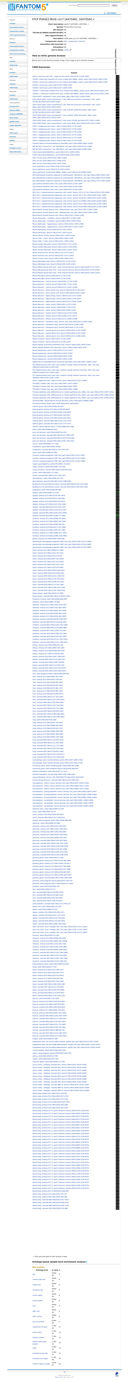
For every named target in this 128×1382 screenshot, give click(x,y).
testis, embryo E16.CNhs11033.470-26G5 (48, 975)
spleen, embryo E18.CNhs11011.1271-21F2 (49, 915)
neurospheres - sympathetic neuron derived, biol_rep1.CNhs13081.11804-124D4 (63, 800)
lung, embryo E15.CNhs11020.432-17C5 (48, 728)
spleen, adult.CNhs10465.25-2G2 (45, 909)
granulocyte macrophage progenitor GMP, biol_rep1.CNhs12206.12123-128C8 (62, 541)
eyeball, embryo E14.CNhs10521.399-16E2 (49, 498)
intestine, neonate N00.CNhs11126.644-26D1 (50, 622)
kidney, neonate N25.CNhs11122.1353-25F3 (49, 668)
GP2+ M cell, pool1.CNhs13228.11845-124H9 (50, 158)
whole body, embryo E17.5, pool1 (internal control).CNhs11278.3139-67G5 (61, 1188)
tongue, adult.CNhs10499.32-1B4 (45, 1039)
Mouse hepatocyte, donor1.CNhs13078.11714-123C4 (53, 350)
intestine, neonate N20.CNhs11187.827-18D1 (50, 636)
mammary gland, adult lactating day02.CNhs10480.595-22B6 (56, 766)
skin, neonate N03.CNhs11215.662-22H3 (48, 895)
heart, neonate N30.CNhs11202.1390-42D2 (49, 590)
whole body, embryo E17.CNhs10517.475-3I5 (50, 1194)
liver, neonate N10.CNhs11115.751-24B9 (48, 708)
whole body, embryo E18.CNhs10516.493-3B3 (50, 1197)
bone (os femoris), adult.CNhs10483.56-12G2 (50, 432)
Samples (12, 23)
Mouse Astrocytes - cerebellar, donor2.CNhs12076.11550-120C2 (57, 221)
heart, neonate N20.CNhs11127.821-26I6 (48, 584)
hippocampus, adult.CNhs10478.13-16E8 (48, 593)
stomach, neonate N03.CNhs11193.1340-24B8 (50, 952)
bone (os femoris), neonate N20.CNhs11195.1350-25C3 (53, 441)
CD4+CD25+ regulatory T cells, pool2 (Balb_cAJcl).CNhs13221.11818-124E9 (61, 96)
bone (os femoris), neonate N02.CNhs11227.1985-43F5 (53, 435)
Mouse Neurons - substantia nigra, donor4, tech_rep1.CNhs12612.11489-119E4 (62, 322)
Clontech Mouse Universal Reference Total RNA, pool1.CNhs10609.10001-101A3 (63, 143)
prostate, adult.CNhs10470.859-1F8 (46, 886)
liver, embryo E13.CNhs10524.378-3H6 (47, 679)
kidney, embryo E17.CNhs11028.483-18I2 (48, 654)
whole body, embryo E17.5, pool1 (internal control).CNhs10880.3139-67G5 (61, 1148)
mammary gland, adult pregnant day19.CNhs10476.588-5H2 (55, 768)
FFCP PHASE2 (111, 13)
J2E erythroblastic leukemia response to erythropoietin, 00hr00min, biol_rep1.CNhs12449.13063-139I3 (71, 175)
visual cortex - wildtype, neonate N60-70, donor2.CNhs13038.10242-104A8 (61, 1087)
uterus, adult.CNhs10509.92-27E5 (45, 1056)
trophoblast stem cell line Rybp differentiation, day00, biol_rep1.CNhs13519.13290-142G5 (66, 1047)
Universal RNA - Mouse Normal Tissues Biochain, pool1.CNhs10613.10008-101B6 (63, 401)
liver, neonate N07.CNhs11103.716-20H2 (48, 705)
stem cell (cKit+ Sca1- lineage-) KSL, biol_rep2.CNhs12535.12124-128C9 (60, 929)
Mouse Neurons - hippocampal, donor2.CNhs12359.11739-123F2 (57, 299)
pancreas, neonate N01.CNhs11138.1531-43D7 (50, 843)
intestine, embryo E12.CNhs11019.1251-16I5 (49, 605)
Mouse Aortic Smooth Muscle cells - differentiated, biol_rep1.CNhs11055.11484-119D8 (65, 209)
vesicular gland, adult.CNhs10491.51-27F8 (49, 1062)
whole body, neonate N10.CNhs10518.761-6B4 (50, 1208)
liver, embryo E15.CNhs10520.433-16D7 (48, 685)
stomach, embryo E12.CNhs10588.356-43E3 (49, 938)
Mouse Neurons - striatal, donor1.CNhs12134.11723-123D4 (55, 313)
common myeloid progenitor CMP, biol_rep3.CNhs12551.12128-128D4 (59, 461)
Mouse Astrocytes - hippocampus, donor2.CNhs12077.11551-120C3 (58, 227)
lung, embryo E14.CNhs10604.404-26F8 (48, 725)
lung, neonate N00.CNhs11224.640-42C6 (48, 740)
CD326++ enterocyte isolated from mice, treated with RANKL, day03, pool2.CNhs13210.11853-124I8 (71, 94)
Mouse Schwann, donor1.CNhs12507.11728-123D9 (52, 339)
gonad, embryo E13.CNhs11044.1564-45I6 (49, 539)
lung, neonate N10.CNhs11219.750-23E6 (48, 748)
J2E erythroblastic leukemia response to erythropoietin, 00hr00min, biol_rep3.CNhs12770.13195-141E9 (71, 181)
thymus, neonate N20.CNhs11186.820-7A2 (49, 1030)
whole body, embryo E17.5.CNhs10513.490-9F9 (51, 1191)
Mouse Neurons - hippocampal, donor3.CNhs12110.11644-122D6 (57, 301)
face (34, 1306)
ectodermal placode (40, 1353)
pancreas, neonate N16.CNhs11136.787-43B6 (50, 849)
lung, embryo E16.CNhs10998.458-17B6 (48, 731)
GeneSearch (73, 5)
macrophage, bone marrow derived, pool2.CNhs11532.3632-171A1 (58, 763)
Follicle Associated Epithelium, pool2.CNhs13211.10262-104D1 (56, 152)
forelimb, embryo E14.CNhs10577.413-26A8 (49, 527)
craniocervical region (40, 1358)
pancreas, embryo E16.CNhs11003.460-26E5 (49, 832)
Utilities (12, 140)
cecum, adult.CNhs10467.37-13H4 (45, 444)
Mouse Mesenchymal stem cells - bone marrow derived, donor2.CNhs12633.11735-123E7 (66, 270)
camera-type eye (39, 1279)
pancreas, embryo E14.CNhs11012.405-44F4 (49, 826)
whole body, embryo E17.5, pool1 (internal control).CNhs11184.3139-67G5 (61, 1177)
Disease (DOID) (15, 110)
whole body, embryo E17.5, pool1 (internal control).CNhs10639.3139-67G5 (61, 1131)
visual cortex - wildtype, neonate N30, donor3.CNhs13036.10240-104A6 (60, 1082)
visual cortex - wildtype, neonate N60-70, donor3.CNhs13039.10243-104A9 (61, 1090)
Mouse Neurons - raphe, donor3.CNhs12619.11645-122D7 (54, 310)
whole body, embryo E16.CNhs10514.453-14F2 (50, 1108)
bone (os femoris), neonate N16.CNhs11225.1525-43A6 (53, 438)
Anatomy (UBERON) (16, 114)
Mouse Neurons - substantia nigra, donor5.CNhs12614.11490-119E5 (58, 324)
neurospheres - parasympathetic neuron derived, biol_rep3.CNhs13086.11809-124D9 (65, 797)
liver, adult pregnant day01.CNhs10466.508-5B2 (51, 674)
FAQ (65, 1372)
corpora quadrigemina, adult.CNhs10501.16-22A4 (51, 464)
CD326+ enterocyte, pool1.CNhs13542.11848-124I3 (52, 85)
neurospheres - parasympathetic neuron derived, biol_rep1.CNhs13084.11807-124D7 (65, 791)
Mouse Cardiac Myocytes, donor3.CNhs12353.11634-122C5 (55, 250)
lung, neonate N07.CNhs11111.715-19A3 (48, 745)
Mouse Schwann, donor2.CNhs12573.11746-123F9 (52, 342)
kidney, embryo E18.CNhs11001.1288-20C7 (49, 656)
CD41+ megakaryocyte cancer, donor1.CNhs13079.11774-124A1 (57, 126)
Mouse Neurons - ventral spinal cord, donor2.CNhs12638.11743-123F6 (59, 333)
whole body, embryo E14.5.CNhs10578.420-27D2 (51, 1102)
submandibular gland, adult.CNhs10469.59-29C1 (51, 964)
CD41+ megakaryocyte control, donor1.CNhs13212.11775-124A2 (57, 135)
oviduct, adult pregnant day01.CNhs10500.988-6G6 (52, 820)
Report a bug (58, 1377)
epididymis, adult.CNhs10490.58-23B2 (47, 490)
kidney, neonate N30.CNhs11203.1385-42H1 (49, 671)
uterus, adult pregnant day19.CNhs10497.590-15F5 (52, 1053)
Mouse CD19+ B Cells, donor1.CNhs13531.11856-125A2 (54, 235)
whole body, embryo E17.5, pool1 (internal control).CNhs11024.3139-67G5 (61, 1154)
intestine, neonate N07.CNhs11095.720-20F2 (49, 630)
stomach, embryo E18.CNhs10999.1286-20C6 (50, 950)
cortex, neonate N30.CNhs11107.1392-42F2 (49, 475)
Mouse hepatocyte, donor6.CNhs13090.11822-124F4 (52, 356)
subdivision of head (40, 1327)
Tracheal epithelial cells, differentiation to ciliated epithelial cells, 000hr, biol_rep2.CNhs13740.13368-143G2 (73, 395)
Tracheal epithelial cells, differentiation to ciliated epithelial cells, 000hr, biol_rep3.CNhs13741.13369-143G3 (73, 398)
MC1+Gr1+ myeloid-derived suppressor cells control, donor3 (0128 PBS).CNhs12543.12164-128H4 (70, 207)
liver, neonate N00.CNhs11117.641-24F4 (48, 697)
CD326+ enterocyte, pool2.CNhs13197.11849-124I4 (52, 88)
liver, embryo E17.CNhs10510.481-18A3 (48, 691)
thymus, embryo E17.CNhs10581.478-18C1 (49, 1010)
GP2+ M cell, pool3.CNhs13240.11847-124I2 (49, 163)
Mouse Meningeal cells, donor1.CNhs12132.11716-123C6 (54, 261)
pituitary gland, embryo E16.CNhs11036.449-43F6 (51, 872)
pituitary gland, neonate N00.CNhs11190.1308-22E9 (52, 878)
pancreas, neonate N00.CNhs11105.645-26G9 (50, 840)
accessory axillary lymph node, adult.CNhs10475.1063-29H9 (55, 403)
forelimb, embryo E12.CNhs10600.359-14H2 (49, 521)
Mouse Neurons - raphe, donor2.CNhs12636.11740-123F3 (54, 307)
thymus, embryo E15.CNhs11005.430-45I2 (49, 1004)
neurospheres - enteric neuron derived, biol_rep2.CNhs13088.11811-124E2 (61, 786)
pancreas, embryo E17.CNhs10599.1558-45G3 (50, 835)
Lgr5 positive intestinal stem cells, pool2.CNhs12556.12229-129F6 (57, 186)
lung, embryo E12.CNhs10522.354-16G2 (48, 722)
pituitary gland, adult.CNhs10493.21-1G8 (48, 857)
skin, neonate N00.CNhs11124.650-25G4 (48, 892)
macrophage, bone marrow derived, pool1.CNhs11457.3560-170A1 (58, 760)
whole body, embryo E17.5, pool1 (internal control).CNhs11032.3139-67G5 (61, 1156)
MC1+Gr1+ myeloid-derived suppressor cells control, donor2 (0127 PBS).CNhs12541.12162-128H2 (70, 204)
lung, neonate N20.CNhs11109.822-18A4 (48, 751)
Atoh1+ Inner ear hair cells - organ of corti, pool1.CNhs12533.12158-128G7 (61, 76)
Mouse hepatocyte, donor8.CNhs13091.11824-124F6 (52, 359)
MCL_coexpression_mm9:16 (74, 41)
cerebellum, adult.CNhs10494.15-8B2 (47, 446)
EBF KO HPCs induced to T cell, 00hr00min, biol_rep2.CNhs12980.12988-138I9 (62, 149)
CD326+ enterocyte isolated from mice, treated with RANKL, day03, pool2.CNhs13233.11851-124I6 (70, 82)
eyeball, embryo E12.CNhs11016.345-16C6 (49, 495)
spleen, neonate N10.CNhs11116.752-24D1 (49, 918)
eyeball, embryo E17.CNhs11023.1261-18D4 (49, 504)
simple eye (37, 1285)
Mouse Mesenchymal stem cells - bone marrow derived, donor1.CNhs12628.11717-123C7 (66, 267)
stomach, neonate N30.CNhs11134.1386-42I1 (50, 961)
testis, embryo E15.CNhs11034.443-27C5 (48, 972)
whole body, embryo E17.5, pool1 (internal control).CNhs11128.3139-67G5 (61, 1174)
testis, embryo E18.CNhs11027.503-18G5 (48, 981)
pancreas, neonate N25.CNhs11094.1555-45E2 (50, 852)
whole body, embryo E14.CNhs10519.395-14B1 (50, 1105)
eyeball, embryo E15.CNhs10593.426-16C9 (49, 501)
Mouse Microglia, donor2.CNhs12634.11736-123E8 (52, 278)
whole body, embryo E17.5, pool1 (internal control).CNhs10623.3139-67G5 (61, 1128)
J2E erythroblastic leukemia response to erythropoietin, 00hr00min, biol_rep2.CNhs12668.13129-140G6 (71, 178)
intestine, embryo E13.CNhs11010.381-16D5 (49, 607)
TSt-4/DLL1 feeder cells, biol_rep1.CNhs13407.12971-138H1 (55, 383)
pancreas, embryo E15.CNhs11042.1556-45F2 (50, 829)
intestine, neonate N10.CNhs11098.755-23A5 (50, 633)
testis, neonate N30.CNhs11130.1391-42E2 (49, 995)
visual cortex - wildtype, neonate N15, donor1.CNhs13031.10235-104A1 (60, 1065)
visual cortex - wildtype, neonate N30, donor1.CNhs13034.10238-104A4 (60, 1076)
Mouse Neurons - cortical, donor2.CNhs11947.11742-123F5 (55, 284)
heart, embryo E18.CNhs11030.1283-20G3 (49, 570)
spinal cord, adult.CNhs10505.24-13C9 (47, 906)
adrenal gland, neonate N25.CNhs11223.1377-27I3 (52, 424)
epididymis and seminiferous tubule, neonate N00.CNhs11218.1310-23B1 (60, 484)
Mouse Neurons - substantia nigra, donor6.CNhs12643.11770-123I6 (58, 327)
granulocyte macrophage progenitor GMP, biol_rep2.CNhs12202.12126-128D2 (62, 544)
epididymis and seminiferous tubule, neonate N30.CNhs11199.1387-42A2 (60, 487)
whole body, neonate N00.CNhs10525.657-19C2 (51, 1200)
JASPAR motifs (14, 121)
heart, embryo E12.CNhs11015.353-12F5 (48, 553)
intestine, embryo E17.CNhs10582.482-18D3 (49, 616)
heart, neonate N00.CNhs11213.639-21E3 (48, 573)
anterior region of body (41, 1364)
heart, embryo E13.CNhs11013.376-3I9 (47, 556)
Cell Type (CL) (14, 106)
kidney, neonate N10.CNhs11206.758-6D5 (48, 662)
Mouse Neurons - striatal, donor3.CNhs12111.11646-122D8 (55, 319)
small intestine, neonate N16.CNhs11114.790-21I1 (52, 904)
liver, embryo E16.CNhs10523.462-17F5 (48, 688)
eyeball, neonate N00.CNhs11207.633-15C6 (49, 507)
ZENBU (66, 50)
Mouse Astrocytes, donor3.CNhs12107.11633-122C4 (52, 232)
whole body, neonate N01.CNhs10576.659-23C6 (51, 1202)
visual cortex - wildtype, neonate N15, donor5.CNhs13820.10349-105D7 (60, 1073)
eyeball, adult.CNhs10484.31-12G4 (46, 493)
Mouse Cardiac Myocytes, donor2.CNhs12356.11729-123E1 (55, 247)
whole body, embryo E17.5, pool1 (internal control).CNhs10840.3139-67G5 (61, 1142)
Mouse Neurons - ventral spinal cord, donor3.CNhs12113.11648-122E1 (59, 336)
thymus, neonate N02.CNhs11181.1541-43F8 (50, 1016)
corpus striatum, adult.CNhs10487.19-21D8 (49, 467)
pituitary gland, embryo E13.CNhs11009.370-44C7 (52, 863)
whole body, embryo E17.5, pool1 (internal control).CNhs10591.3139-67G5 (61, 1122)
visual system (38, 1300)
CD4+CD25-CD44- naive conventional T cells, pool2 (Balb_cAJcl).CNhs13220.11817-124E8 (66, 123)
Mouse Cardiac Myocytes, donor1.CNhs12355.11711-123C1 (55, 244)
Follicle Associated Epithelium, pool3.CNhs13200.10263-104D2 (56, 155)
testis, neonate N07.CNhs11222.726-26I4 (48, 987)
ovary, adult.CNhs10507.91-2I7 (44, 812)
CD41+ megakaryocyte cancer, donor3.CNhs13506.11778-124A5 (57, 132)
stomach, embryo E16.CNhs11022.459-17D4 (49, 944)
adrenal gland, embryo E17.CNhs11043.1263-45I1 (51, 415)
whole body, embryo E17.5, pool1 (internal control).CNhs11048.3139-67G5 (61, 1159)
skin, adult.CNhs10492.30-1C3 (44, 889)
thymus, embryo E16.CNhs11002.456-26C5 (49, 1007)
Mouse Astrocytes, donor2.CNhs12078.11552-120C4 (52, 229)
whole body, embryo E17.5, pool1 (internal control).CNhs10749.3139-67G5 (61, 1139)
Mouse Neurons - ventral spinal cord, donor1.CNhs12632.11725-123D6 (59, 330)
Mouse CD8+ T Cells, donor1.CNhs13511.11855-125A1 (53, 241)
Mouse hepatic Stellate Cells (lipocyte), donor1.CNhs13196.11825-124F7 (60, 347)
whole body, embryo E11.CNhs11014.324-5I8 (50, 1093)
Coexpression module (17, 31)
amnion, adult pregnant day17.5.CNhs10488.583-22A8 (53, 426)
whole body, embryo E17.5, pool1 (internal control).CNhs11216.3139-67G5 (61, 1182)
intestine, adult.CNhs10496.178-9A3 (46, 602)
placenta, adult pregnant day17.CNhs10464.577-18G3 (53, 883)
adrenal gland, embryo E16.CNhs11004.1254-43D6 (52, 412)
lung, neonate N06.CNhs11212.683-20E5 (48, 743)
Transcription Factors (17, 27)
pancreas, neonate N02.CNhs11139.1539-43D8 (50, 846)
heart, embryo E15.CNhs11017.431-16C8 (48, 561)
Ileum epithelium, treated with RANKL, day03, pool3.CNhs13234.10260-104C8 (62, 172)
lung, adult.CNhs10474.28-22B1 (45, 720)
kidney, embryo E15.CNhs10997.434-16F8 (48, 648)
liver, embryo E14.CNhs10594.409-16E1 (48, 682)
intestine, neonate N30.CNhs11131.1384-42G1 (50, 642)
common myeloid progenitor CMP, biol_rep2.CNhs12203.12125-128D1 (59, 458)
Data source (14, 133)
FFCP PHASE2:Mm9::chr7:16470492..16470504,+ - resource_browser (27, 5)
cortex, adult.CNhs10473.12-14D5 (45, 472)
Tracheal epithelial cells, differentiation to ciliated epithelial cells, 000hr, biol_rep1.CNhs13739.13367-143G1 (73, 392)
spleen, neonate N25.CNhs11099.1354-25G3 (49, 924)
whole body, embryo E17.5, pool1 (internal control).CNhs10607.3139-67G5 (61, 1125)
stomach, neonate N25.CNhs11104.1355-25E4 (50, 958)
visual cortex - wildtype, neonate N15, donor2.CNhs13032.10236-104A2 (60, 1067)
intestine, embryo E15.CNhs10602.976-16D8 (49, 610)
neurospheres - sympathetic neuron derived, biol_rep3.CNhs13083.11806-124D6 (63, 806)
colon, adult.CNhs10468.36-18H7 (45, 452)
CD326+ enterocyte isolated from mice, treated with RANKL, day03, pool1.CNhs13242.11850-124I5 (70, 79)
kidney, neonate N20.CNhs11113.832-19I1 (49, 665)
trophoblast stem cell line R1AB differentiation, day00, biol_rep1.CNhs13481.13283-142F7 (66, 1044)
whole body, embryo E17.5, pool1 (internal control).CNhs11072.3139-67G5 (61, 1162)
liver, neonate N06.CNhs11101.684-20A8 (48, 702)
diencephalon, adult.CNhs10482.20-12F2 (48, 478)
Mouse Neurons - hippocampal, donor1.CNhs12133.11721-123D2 (57, 296)
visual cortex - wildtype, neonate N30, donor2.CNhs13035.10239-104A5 (60, 1079)
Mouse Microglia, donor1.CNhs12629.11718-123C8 (52, 276)
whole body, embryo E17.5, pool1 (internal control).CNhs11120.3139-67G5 (61, 1171)
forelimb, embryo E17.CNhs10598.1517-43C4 (50, 533)
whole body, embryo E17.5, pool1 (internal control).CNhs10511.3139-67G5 (61, 1116)
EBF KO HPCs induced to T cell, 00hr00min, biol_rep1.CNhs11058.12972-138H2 (62, 146)
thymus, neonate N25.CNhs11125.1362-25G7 (50, 1033)
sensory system (38, 1337)
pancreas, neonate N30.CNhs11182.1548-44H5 (50, 855)
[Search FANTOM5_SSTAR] (94, 5)
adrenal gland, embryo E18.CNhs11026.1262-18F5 (52, 418)
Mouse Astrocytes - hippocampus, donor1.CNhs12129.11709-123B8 (58, 224)
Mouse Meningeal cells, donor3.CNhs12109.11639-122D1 (54, 264)
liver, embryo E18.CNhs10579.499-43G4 (48, 694)
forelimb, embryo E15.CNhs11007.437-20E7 (49, 530)
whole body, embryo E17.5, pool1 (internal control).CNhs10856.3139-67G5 (61, 1145)
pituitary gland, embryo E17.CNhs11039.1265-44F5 (52, 875)
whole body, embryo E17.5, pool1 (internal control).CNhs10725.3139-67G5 (61, 1136)
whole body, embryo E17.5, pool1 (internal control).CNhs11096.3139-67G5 (61, 1168)
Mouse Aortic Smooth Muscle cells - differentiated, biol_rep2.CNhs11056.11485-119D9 (65, 212)
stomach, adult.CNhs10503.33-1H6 (46, 935)
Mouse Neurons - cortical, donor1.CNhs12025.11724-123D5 (55, 281)
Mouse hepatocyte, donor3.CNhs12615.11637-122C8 (53, 353)
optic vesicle (37, 1316)
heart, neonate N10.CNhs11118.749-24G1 (48, 579)
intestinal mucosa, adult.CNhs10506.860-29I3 (50, 599)
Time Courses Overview (17, 35)
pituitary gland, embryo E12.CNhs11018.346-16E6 (52, 860)
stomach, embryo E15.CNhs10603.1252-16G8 (50, 941)
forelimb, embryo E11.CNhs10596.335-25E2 (49, 518)
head (34, 1348)
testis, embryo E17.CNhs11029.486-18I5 (48, 978)
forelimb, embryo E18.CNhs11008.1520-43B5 (50, 536)
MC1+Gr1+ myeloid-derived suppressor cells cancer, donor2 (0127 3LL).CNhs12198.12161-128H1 (70, 195)
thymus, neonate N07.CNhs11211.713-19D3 (49, 1024)
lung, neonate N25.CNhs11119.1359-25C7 (48, 754)
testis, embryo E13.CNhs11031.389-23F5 (48, 970)
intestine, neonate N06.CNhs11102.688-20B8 (50, 628)
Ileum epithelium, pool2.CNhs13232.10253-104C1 (51, 169)
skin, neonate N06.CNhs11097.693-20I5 (48, 898)
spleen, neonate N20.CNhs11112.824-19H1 (49, 921)
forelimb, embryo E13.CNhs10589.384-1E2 (49, 524)
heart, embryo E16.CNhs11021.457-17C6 (48, 564)
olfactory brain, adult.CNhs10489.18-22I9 (48, 809)
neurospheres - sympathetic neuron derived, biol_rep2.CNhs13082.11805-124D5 (63, 803)
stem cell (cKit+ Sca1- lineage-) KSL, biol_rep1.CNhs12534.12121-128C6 (60, 927)
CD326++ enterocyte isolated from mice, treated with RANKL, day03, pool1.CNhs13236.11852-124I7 (71, 91)
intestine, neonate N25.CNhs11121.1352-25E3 (50, 639)
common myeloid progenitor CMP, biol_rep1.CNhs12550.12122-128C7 (59, 455)
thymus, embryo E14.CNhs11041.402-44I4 (49, 1001)
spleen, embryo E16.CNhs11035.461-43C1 (48, 912)
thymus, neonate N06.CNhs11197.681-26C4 (49, 1021)
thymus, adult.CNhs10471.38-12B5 (46, 998)
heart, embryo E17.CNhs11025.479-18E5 (48, 567)
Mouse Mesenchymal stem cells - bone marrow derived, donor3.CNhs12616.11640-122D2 (66, 273)
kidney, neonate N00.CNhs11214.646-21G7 (49, 659)
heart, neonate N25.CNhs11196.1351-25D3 (49, 587)
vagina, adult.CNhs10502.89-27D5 (46, 1059)
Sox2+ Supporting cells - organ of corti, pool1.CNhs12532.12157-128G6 (60, 380)
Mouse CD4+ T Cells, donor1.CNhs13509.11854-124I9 (53, 238)
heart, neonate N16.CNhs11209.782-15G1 (48, 582)
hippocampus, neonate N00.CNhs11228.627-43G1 (51, 596)
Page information (15, 151)
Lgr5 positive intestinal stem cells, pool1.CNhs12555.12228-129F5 (57, 184)
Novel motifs (14, 117)
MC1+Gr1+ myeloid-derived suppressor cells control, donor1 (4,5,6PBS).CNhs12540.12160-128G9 (70, 201)
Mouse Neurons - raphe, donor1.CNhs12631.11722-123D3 (54, 304)
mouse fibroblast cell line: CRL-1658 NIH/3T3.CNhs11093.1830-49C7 (58, 777)
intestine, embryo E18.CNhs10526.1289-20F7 (50, 619)
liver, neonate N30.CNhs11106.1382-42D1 (48, 717)
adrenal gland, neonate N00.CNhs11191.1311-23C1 (52, 421)
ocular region (37, 1295)
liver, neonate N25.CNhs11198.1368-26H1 (48, 714)
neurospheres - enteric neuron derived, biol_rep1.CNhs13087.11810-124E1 (61, 783)
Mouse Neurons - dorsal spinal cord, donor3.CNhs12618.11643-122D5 (59, 293)
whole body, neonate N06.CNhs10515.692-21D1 (51, 1205)
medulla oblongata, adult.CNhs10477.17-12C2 (50, 771)
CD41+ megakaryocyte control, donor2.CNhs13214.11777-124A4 (57, 138)
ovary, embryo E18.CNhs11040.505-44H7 (48, 814)
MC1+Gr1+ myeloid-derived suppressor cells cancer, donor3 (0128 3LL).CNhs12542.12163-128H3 (70, 198)
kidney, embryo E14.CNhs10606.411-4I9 (48, 645)
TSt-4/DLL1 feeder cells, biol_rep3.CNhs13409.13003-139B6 (55, 389)
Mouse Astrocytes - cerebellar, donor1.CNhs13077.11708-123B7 (57, 218)
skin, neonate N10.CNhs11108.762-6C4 (47, 901)
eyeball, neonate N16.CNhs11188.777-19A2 (49, 516)
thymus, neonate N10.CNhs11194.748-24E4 (49, 1027)
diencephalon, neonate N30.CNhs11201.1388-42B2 (52, 481)
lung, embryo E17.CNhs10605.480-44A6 (48, 734)
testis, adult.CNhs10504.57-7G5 (45, 967)
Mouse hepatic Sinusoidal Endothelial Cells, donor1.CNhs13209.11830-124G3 (62, 345)
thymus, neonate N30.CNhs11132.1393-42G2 (50, 1036)
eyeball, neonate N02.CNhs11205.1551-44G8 (50, 513)
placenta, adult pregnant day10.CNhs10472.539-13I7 (53, 881)
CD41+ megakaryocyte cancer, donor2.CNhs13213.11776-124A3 (57, 129)
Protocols (13, 136)
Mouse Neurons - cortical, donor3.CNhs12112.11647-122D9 (55, 287)
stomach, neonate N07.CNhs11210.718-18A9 (50, 955)
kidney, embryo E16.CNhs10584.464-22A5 (49, 651)
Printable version (15, 148)
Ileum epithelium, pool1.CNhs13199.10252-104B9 (51, 166)
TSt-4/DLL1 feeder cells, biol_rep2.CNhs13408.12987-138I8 (55, 386)
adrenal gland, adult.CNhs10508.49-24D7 (48, 406)
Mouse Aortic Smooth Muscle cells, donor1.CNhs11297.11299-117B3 (58, 215)
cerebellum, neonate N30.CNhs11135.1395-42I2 (51, 449)
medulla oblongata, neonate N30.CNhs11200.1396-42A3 (54, 774)
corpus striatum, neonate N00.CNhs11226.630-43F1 (52, 470)
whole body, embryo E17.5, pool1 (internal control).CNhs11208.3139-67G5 (61, 1179)
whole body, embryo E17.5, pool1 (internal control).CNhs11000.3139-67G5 (61, 1151)
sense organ (37, 1332)
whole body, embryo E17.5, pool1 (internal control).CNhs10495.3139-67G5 (61, 1113)
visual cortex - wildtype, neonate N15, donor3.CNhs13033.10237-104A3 (60, 1070)
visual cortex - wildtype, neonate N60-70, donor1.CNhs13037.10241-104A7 (61, 1085)
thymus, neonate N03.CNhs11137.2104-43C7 (50, 1018)
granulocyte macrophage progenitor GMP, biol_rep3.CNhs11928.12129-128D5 (62, 547)
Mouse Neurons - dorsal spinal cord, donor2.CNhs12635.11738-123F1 (59, 290)
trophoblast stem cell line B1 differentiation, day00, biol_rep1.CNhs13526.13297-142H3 (65, 1041)
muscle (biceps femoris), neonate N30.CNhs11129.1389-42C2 (56, 780)
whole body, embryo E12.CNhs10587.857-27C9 (50, 1096)
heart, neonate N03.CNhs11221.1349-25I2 (48, 576)
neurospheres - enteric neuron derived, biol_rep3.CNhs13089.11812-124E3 (61, 789)
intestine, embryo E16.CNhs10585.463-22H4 (49, 613)
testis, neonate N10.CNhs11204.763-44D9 (48, 990)
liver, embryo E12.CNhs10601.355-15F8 (48, 676)
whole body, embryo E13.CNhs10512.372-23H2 (50, 1099)
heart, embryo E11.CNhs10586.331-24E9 (48, 550)
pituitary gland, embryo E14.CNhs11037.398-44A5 (52, 866)
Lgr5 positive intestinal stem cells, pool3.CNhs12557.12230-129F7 (57, 189)
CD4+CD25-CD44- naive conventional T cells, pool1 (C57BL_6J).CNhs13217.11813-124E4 (66, 120)
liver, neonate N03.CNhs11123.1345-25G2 (48, 699)
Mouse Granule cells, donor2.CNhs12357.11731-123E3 (53, 255)
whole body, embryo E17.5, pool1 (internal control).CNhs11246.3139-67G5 (61, 1185)
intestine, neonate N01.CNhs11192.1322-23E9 (50, 625)
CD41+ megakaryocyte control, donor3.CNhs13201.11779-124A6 (57, 140)
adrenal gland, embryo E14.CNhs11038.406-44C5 (51, 409)
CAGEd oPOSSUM (15, 125)
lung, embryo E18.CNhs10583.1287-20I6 (48, 737)
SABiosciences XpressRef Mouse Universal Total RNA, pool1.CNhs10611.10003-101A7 (65, 362)
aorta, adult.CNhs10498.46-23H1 (45, 429)
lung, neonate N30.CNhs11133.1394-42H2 (48, 757)
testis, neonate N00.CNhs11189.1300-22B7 (49, 984)
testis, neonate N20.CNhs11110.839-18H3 (48, 993)
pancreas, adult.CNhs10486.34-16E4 (46, 823)
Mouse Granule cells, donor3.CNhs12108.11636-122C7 (53, 258)
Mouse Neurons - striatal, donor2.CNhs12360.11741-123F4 (55, 316)
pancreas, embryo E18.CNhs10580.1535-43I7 (50, 837)
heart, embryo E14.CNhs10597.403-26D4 (48, 559)
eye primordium (39, 1322)
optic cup (36, 1311)
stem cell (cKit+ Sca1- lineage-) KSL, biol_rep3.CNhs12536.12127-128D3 (60, 932)
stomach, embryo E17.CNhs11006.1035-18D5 (50, 947)
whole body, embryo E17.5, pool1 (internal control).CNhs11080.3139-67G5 (61, 1165)
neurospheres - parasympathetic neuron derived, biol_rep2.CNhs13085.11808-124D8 (65, 794)
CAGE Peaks (14, 65)
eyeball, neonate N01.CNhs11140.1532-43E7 (49, 510)
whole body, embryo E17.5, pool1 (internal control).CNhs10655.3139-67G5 (61, 1133)
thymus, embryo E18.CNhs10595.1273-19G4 (49, 1013)
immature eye (38, 1290)
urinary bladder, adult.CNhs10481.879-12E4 (49, 1050)
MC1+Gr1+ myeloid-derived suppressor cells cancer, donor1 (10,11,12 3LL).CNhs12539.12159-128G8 (71, 192)
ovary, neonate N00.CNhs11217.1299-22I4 (49, 817)
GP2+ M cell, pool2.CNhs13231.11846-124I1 (49, 161)
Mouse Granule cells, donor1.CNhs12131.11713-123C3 (53, 252)
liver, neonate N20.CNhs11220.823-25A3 (48, 711)
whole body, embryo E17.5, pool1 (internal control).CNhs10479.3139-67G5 (61, 1110)
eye (34, 1274)
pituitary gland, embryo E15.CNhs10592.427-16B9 (52, 869)
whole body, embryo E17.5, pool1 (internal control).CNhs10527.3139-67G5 (61, 1119)
